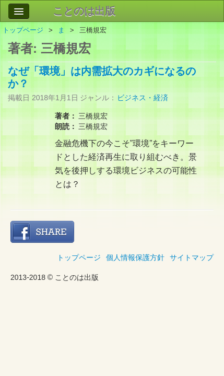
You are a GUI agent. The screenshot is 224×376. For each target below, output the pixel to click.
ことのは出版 (84, 11)
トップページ (23, 30)
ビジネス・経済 (142, 97)
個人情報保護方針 (135, 257)
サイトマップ (192, 257)
